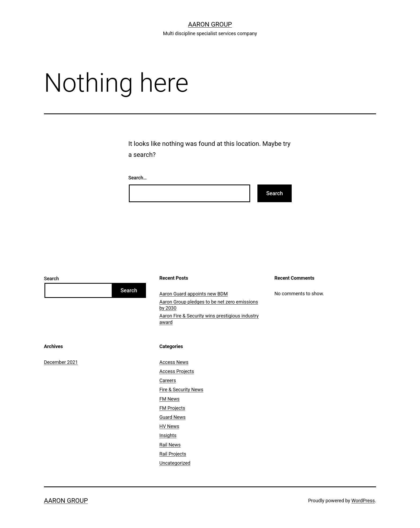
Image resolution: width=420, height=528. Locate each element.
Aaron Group (210, 24)
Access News (173, 362)
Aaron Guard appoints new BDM (193, 294)
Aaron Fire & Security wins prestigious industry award (209, 319)
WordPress (363, 500)
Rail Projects (172, 454)
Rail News (170, 445)
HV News (169, 426)
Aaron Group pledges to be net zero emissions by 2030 (208, 305)
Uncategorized (174, 463)
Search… (137, 177)
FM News (169, 399)
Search (51, 278)
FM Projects (172, 408)
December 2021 (61, 362)
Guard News (172, 417)
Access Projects (176, 371)
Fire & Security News (181, 389)
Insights (168, 435)
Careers (167, 380)
